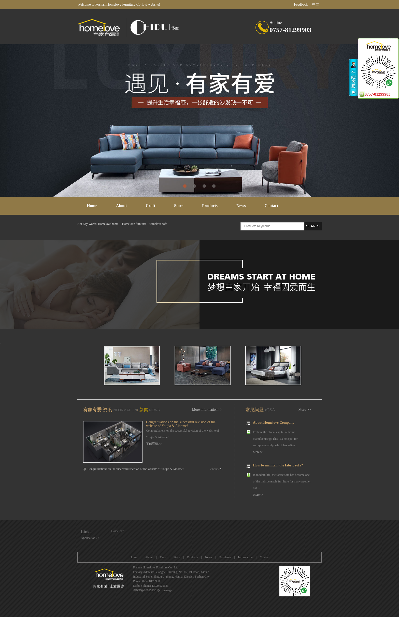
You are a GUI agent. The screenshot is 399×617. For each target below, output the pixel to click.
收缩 (353, 77)
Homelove (117, 531)
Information (245, 557)
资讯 (107, 409)
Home (92, 205)
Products (210, 205)
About (121, 205)
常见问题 (255, 409)
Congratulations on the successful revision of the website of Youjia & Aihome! (181, 424)
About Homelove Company (273, 423)
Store (178, 205)
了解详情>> (154, 444)
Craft (150, 205)
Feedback (301, 4)
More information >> (207, 410)
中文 (315, 4)
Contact (271, 205)
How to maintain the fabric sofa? (278, 466)
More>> (258, 452)
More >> (304, 410)
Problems (225, 557)
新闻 (144, 409)
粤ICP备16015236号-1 (147, 590)
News (241, 205)
